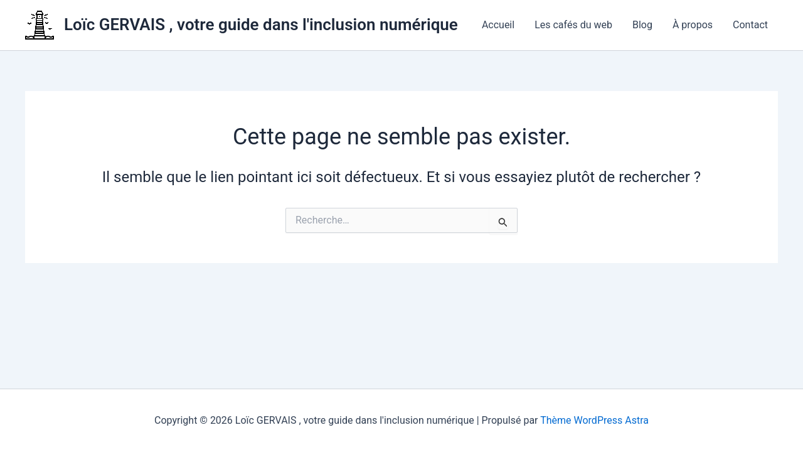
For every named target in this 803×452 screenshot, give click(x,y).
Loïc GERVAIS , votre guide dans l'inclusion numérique (261, 24)
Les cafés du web (573, 25)
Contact (750, 25)
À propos (693, 25)
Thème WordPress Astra (594, 420)
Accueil (498, 25)
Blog (642, 25)
